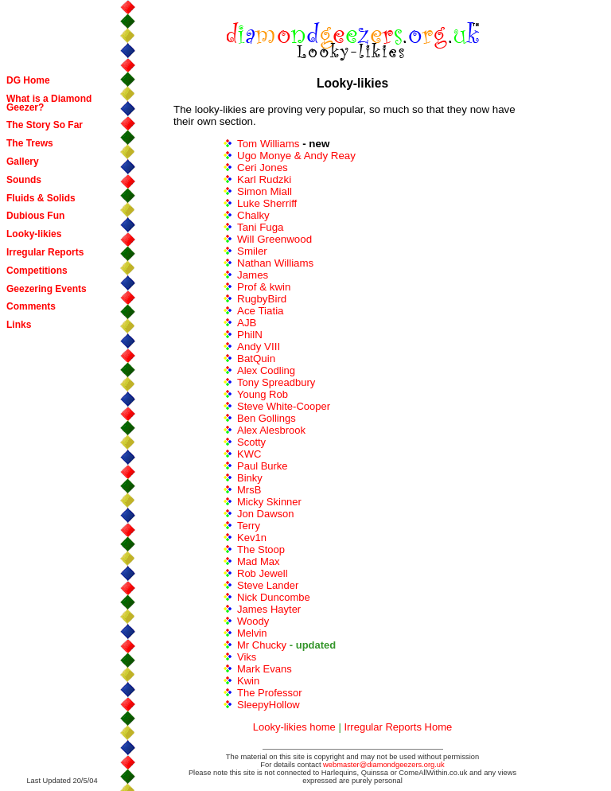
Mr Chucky (261, 645)
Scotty (251, 442)
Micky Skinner (269, 502)
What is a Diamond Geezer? (48, 103)
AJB (246, 323)
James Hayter (269, 609)
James (252, 275)
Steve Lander (267, 585)
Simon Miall (264, 191)
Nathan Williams (275, 263)
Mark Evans (264, 669)
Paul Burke (262, 466)
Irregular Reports (45, 252)
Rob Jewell (262, 573)
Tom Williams (268, 144)
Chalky (253, 215)
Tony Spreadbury (276, 382)
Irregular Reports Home (398, 727)
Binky (250, 478)
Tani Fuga (260, 227)
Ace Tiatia (260, 311)
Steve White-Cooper (283, 406)
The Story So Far (44, 125)
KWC (249, 454)
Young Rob (262, 394)
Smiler (252, 251)
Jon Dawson (265, 514)
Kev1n (252, 538)
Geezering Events (46, 288)
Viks (246, 657)
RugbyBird (261, 299)
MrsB (249, 490)
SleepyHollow (268, 705)
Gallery (22, 161)
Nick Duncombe (273, 597)
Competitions (37, 270)
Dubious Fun (35, 215)
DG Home (28, 80)
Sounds (23, 179)
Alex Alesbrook (271, 430)
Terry (248, 526)
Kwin (248, 681)
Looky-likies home (294, 727)
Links (18, 324)
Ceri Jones (262, 167)
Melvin (252, 633)
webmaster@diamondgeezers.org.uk (384, 765)
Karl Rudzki (264, 179)
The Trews (29, 143)
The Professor (269, 693)
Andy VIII (258, 347)
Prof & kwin (263, 287)
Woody (253, 621)
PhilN (250, 335)
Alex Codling (266, 370)
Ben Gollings (266, 418)
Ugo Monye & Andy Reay (296, 156)
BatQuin (256, 358)
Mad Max (258, 561)
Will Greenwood (274, 239)
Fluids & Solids (41, 198)
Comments (31, 306)
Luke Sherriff (267, 203)
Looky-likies (33, 234)
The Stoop (261, 549)
